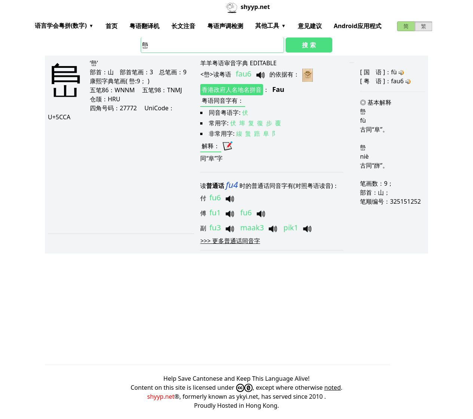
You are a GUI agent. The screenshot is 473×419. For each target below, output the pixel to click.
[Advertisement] (119, 177)
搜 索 (308, 45)
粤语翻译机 (144, 26)
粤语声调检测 (225, 26)
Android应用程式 (357, 26)
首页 (112, 26)
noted (332, 387)
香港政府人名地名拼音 (232, 90)
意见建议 (310, 26)
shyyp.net (160, 396)
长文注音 (183, 26)
